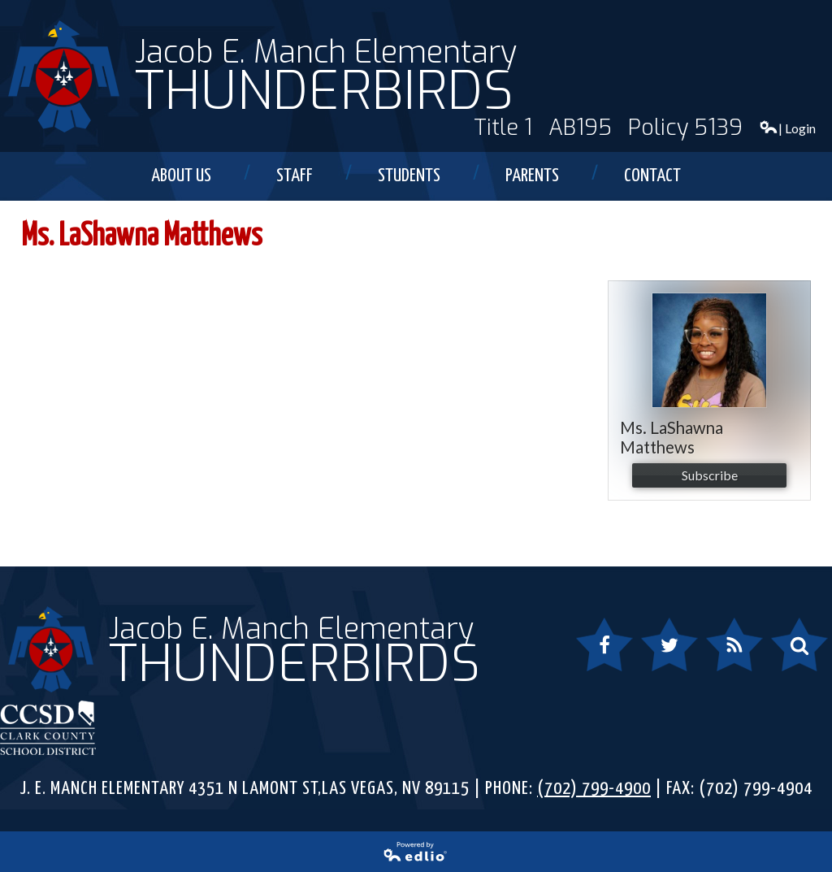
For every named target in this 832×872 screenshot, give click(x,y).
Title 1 (503, 128)
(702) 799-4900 (594, 788)
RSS (725, 655)
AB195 (580, 128)
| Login (787, 128)
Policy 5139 (685, 128)
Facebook (604, 655)
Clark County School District (48, 727)
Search (790, 655)
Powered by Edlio (230, 855)
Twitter (662, 655)
